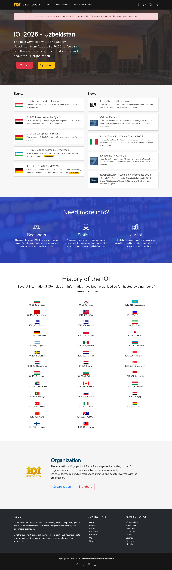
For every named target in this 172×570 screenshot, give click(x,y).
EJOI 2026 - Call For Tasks (115, 101)
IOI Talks (130, 541)
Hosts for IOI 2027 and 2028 (42, 166)
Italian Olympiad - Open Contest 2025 (121, 136)
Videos (92, 537)
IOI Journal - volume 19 (113, 155)
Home (48, 4)
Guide (91, 522)
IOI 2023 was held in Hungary (42, 101)
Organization (132, 522)
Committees (131, 525)
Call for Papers (108, 117)
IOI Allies (130, 531)
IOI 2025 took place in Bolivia (42, 133)
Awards (130, 534)
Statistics (66, 4)
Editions (56, 4)
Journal (91, 4)
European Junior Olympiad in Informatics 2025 (125, 174)
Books (92, 528)
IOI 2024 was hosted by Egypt (43, 117)
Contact (92, 541)
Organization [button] (78, 4)
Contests (93, 525)
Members (85, 487)
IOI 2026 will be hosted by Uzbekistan (47, 150)
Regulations (131, 544)
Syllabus (46, 65)
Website (24, 65)
